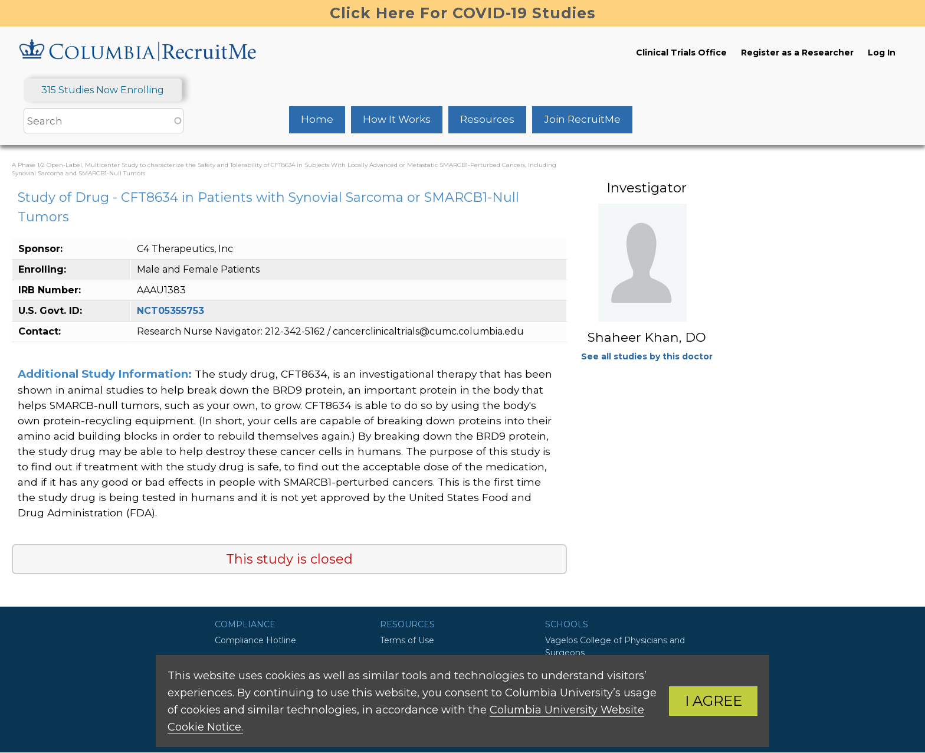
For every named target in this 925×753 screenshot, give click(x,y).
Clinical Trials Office (681, 52)
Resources (487, 119)
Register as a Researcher (797, 52)
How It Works (397, 119)
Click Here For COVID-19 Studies (463, 13)
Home (317, 119)
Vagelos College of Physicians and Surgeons (615, 646)
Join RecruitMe (582, 119)
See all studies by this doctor (647, 356)
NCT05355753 (170, 310)
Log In (882, 52)
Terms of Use (407, 640)
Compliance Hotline (255, 640)
